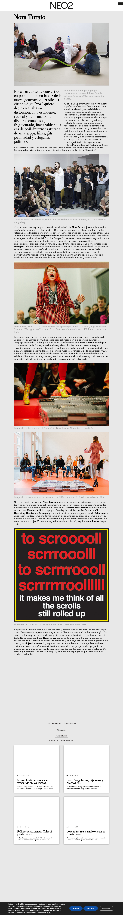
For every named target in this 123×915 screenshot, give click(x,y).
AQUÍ (59, 913)
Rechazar (90, 908)
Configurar (106, 908)
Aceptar (76, 908)
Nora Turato (29, 17)
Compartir (61, 761)
